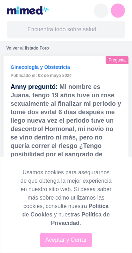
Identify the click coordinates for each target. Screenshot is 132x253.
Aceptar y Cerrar (66, 240)
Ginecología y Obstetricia (40, 67)
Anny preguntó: (34, 86)
